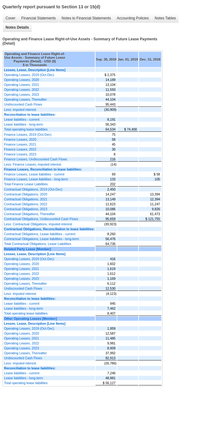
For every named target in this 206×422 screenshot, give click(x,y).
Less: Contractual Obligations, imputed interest (38, 224)
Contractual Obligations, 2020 (25, 194)
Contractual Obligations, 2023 (25, 209)
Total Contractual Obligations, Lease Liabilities (37, 244)
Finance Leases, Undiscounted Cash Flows (35, 159)
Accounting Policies (133, 18)
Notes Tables (165, 18)
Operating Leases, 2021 (21, 84)
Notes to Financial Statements (86, 18)
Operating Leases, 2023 (21, 94)
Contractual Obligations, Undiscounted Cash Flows (41, 219)
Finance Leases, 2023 (20, 154)
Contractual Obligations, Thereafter (29, 214)
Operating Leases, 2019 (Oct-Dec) (29, 75)
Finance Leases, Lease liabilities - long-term (36, 179)
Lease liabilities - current (21, 119)
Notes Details (17, 27)
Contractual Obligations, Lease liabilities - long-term (41, 239)
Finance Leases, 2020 (20, 139)
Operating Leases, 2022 (21, 89)
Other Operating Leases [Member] (30, 318)
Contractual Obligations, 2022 (25, 204)
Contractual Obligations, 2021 (25, 199)
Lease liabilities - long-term (23, 124)
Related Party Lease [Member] (27, 249)
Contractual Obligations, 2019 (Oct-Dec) (33, 189)
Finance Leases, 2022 (20, 149)
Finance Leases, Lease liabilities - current (34, 174)
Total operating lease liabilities (26, 129)
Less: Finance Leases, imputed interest (32, 164)
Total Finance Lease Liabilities (26, 184)
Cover (10, 18)
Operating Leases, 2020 (21, 80)
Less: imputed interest (20, 109)
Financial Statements (38, 18)
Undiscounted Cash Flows (23, 104)
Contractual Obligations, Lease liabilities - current (39, 234)
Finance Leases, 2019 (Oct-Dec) (27, 134)
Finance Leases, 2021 (20, 144)
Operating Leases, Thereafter (25, 99)
